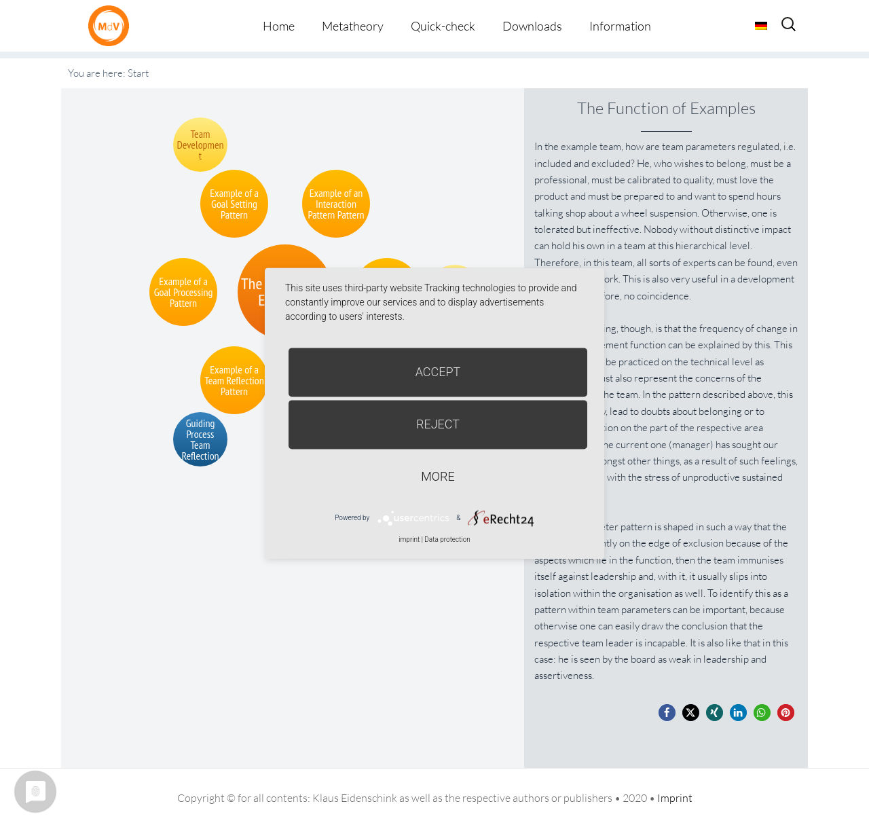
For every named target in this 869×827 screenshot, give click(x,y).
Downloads (532, 25)
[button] (667, 712)
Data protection (447, 539)
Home (279, 25)
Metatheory (353, 25)
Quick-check (443, 25)
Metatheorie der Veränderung (112, 25)
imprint (409, 539)
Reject (438, 424)
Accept (438, 372)
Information (620, 25)
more (437, 476)
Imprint (674, 798)
